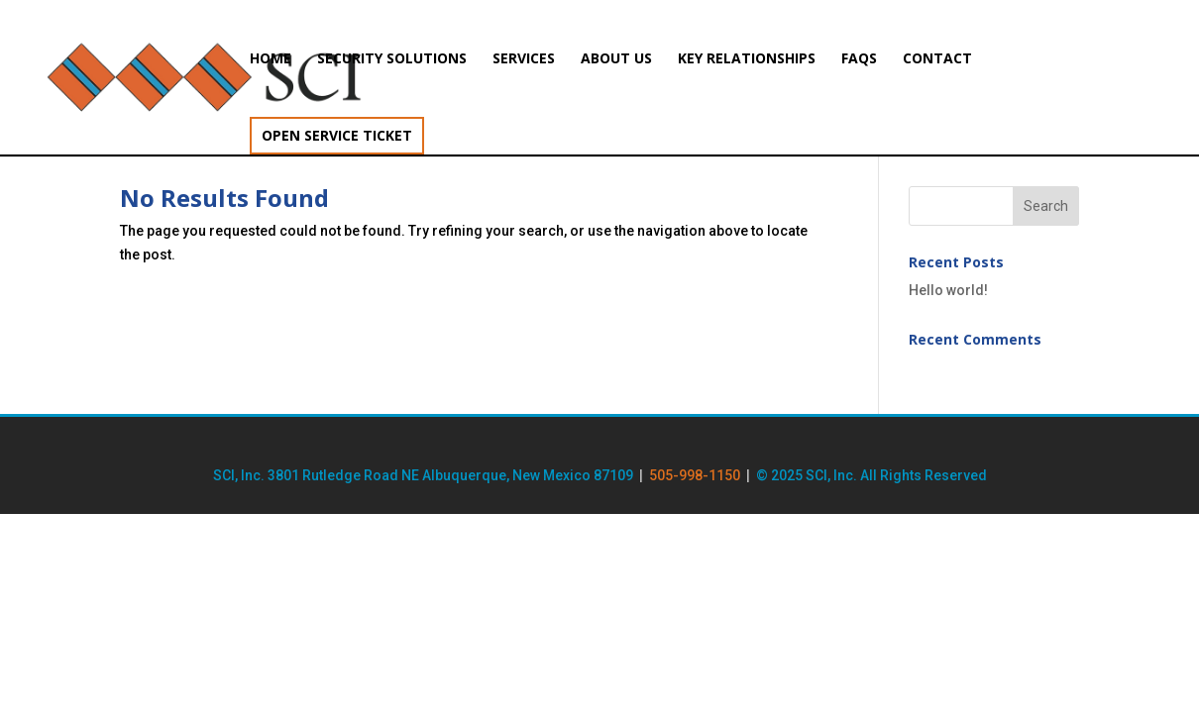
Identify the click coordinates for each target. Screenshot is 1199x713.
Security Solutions (392, 59)
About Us (616, 59)
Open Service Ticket (337, 135)
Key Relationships (747, 59)
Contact (937, 59)
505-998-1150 (694, 475)
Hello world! (948, 290)
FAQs (859, 59)
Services (523, 59)
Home (270, 59)
